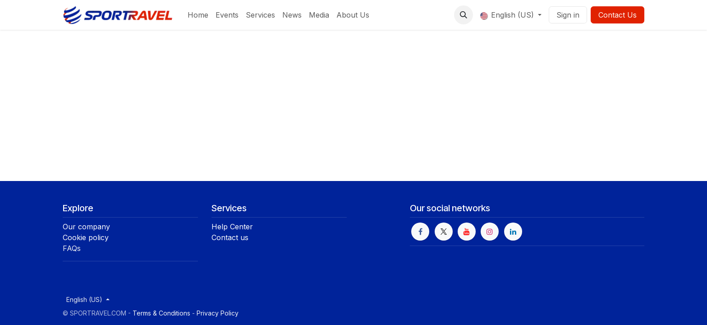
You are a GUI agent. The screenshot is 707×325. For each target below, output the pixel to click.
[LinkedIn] (513, 232)
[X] (444, 232)
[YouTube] (467, 232)
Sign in (567, 14)
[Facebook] (420, 232)
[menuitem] (198, 15)
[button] (463, 14)
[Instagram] (490, 232)
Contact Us (617, 14)
